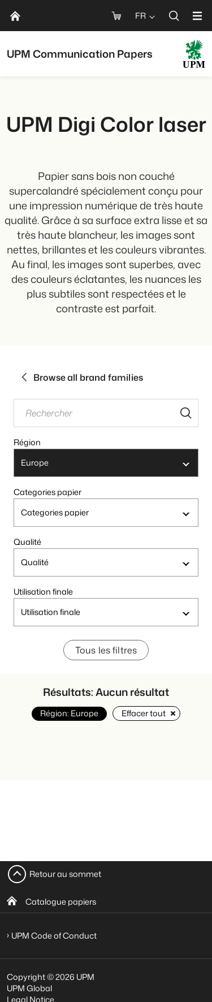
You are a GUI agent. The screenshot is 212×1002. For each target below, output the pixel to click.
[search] (174, 15)
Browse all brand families (81, 377)
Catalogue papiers (60, 902)
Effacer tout (146, 713)
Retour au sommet (65, 874)
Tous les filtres (106, 650)
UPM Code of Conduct (54, 935)
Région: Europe (69, 713)
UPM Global (29, 988)
